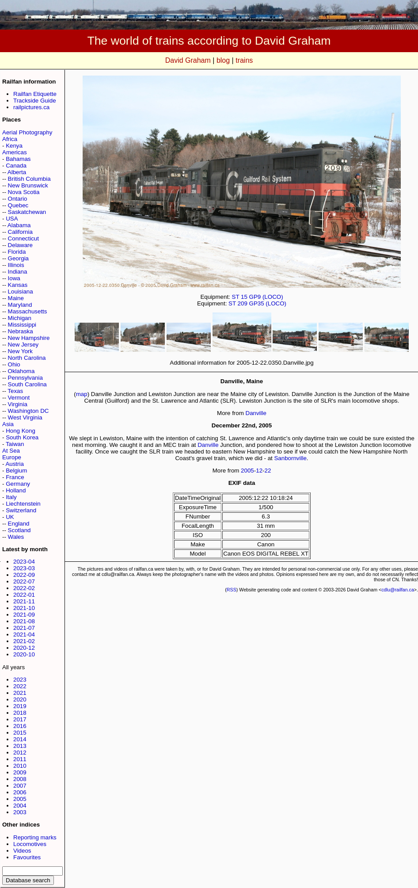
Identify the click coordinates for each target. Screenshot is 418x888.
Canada (16, 165)
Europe (11, 457)
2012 (20, 752)
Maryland (20, 304)
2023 (20, 679)
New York (20, 351)
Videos (22, 850)
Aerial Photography (27, 132)
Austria (14, 464)
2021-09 (24, 614)
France (15, 477)
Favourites (27, 857)
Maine (16, 298)
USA (12, 218)
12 (259, 470)
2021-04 (24, 634)
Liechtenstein (23, 503)
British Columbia (29, 178)
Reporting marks (35, 837)
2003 (20, 812)
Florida (17, 251)
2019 (20, 706)
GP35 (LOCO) (267, 303)
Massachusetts (27, 311)
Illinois (16, 265)
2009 (20, 772)
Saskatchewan (27, 212)
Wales (16, 537)
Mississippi (22, 324)
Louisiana (20, 291)
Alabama (19, 225)
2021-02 (24, 641)
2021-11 (24, 601)
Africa (9, 139)
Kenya (14, 145)
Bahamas (18, 159)
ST (235, 296)
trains (244, 60)
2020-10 (24, 654)
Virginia (17, 404)
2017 (20, 719)
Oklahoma (21, 371)
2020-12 (24, 647)
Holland (16, 490)
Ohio (14, 364)
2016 (20, 726)
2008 (20, 779)
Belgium (16, 470)
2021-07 (24, 628)
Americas (14, 152)
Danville (256, 413)
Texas (15, 391)
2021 (20, 693)
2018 (20, 712)
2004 (20, 805)
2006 (20, 792)
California (20, 232)
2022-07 (24, 581)
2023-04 (24, 561)
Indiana (17, 271)
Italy (11, 497)
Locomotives (29, 844)
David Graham (188, 60)
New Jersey (23, 344)
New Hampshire (29, 338)
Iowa (14, 278)
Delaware (20, 245)
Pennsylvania (25, 377)
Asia (8, 424)
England (19, 523)
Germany (18, 483)
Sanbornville (290, 458)
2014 (20, 739)
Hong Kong (20, 430)
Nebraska (20, 331)
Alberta (17, 172)
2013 (20, 746)
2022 (20, 686)
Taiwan (15, 444)
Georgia (18, 258)
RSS (231, 589)
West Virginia (25, 417)
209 (242, 303)
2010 (20, 765)
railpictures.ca (31, 107)
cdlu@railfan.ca (397, 589)
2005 (20, 799)
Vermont (19, 397)
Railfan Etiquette (35, 94)
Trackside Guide (34, 100)
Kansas (17, 285)
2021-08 (24, 621)
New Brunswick (28, 185)
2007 (20, 785)
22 (268, 470)
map (81, 394)
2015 (20, 732)
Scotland (19, 530)
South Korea (22, 437)
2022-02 (24, 588)
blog (223, 60)
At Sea (11, 450)
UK (10, 517)
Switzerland (21, 510)
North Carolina (27, 357)
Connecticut (23, 238)
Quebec (18, 205)
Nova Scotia (24, 192)
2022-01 (24, 594)
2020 (20, 699)
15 (244, 296)
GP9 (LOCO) (266, 296)
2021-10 (24, 608)
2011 (20, 759)
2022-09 (24, 575)
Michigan (19, 318)
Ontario (17, 198)
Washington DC (28, 411)
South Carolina (27, 384)
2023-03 (24, 568)
